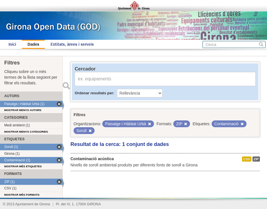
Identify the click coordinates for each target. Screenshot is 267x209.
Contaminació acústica (92, 158)
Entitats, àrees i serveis (72, 44)
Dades (33, 44)
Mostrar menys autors (22, 110)
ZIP (256, 159)
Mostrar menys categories (26, 131)
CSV (246, 159)
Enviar (66, 85)
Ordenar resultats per (94, 93)
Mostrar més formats (21, 194)
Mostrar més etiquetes (23, 166)
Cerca (261, 44)
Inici (12, 44)
